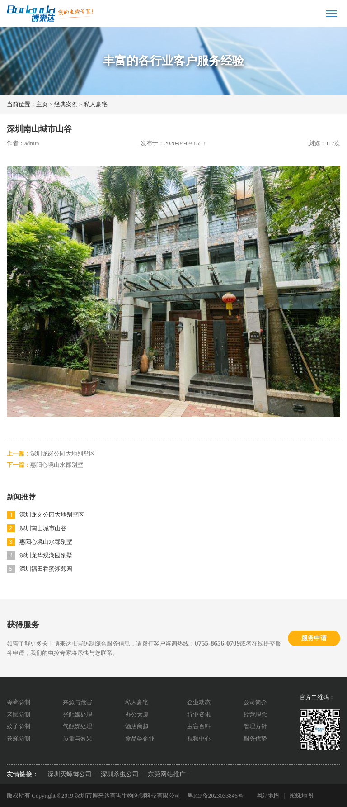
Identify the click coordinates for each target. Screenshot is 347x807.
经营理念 (255, 714)
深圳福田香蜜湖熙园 (45, 568)
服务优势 (255, 738)
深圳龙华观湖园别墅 (45, 555)
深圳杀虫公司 (120, 774)
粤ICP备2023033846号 (216, 795)
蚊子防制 (18, 726)
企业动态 (199, 702)
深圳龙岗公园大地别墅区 (62, 453)
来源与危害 (77, 702)
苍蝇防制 (18, 738)
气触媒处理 (77, 726)
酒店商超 (137, 726)
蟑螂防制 (18, 702)
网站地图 (268, 795)
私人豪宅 (96, 104)
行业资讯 (199, 714)
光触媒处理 (77, 714)
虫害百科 (199, 726)
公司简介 (255, 702)
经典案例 (66, 104)
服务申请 (314, 638)
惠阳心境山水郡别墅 (56, 464)
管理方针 (255, 726)
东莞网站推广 (167, 774)
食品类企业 (140, 738)
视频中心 (199, 738)
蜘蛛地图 (301, 795)
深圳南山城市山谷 (42, 528)
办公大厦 (137, 714)
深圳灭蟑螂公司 (69, 774)
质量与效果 (77, 738)
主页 (42, 104)
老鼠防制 (18, 714)
